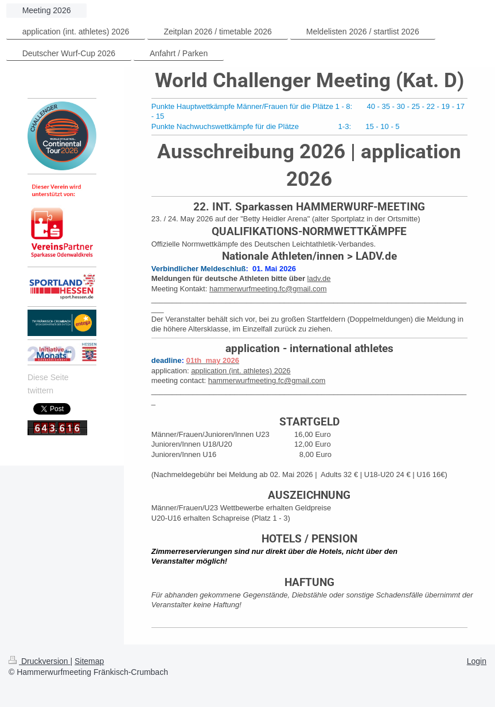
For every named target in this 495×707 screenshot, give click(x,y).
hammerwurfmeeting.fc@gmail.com (268, 288)
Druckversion (39, 661)
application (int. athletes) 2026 (240, 370)
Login (476, 661)
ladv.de (319, 278)
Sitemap (89, 661)
